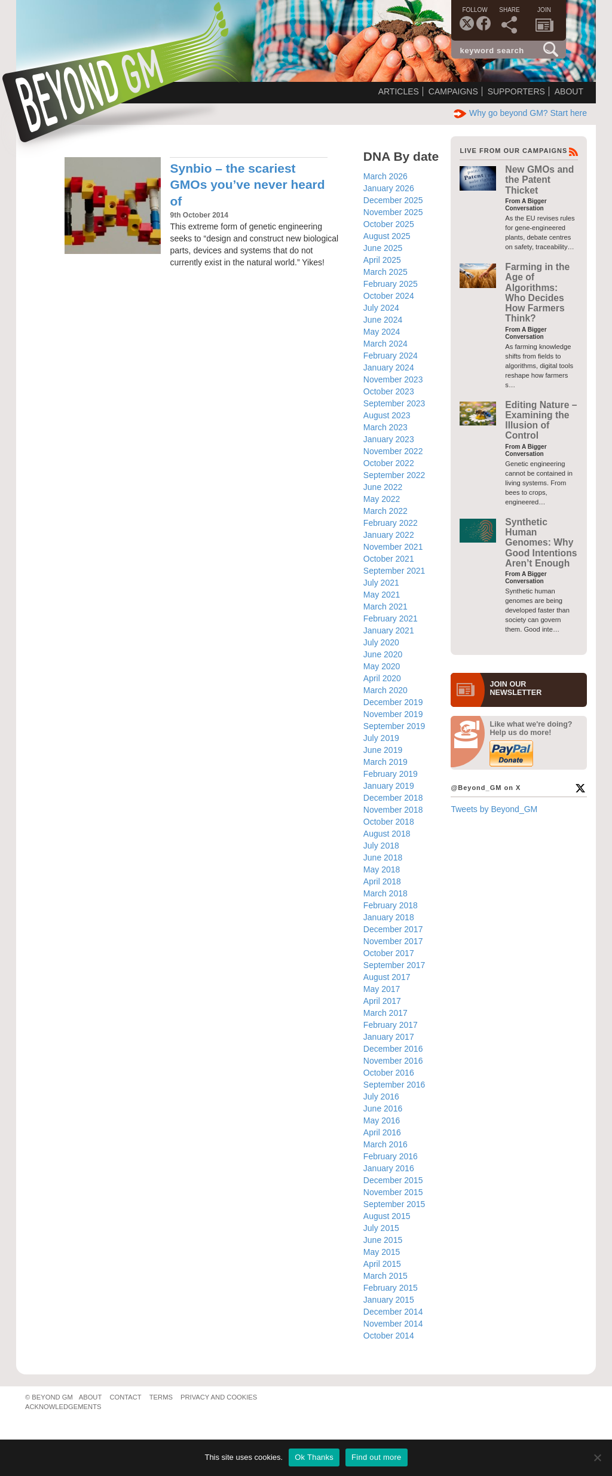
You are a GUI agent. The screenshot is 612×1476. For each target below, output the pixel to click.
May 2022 (381, 499)
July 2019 (381, 738)
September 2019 (394, 726)
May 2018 (381, 869)
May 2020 (381, 666)
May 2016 (381, 1120)
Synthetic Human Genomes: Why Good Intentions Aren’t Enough (541, 542)
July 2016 (381, 1096)
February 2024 (390, 355)
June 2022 (382, 487)
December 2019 (393, 702)
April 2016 (382, 1132)
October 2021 (388, 559)
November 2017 (393, 941)
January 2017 (388, 1037)
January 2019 (388, 786)
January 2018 (388, 917)
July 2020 (381, 642)
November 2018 (393, 809)
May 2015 (381, 1252)
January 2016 (388, 1168)
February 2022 (390, 523)
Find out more (376, 1457)
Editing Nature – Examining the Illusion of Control (541, 420)
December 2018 (393, 798)
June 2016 (382, 1108)
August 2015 (387, 1216)
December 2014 (393, 1311)
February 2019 (390, 774)
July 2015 (381, 1228)
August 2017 (387, 977)
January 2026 (388, 188)
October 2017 (388, 953)
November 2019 (393, 714)
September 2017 (394, 965)
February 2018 (390, 905)
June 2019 (382, 750)
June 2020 (382, 654)
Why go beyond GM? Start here (520, 113)
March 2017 (385, 1013)
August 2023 (387, 415)
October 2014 (388, 1335)
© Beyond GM (49, 1397)
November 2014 (393, 1323)
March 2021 (385, 606)
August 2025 (387, 236)
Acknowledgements (63, 1406)
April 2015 (382, 1264)
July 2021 (381, 582)
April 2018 (382, 881)
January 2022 (388, 535)
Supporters (516, 91)
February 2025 (390, 284)
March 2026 (385, 176)
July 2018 (381, 845)
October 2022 (388, 463)
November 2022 (393, 451)
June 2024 (382, 319)
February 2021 (390, 618)
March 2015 (385, 1276)
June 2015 (382, 1240)
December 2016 (393, 1049)
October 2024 (388, 296)
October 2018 (388, 821)
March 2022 (385, 511)
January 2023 (388, 439)
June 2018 (382, 857)
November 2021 (393, 547)
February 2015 (390, 1288)
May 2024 (381, 331)
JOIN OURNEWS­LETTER (515, 688)
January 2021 (388, 630)
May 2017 (381, 989)
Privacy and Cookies (218, 1397)
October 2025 (388, 224)
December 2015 (393, 1180)
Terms (161, 1397)
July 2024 (381, 308)
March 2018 (385, 893)
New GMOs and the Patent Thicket (539, 179)
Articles (398, 91)
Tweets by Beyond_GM (494, 809)
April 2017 (382, 1001)
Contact (125, 1397)
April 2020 (382, 678)
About (569, 91)
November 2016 (393, 1060)
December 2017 (393, 929)
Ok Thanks (314, 1457)
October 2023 (388, 391)
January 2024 (388, 367)
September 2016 (394, 1084)
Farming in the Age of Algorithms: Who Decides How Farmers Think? (537, 292)
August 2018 (387, 833)
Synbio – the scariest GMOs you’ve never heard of (247, 184)
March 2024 (385, 343)
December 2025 (393, 200)
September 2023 (394, 403)
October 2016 (388, 1072)
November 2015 (393, 1192)
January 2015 (388, 1299)
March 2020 (385, 690)
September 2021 (394, 570)
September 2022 (394, 475)
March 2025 (385, 272)
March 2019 (385, 762)
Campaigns (453, 91)
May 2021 (381, 594)
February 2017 (390, 1025)
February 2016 (390, 1156)
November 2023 (393, 379)
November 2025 (393, 212)
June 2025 (382, 248)
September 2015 (394, 1204)
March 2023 (385, 427)
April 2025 (382, 260)
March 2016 (385, 1144)
